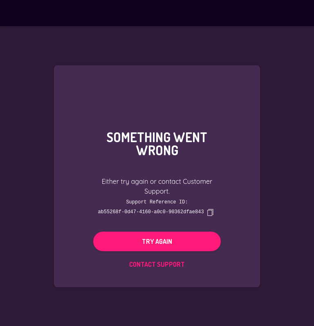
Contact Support (157, 264)
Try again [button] (157, 241)
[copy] (210, 212)
